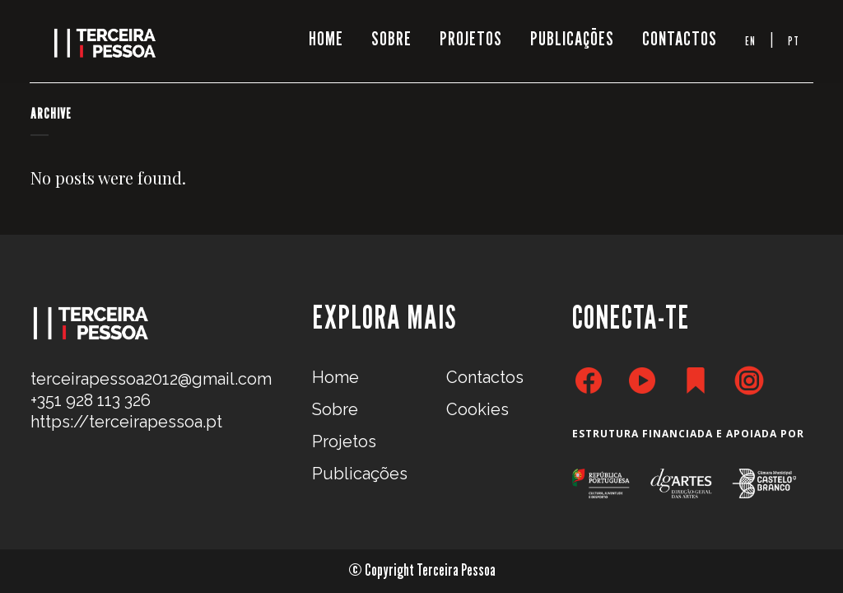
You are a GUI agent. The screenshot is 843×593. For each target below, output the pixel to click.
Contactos (485, 377)
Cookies (477, 409)
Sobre (335, 409)
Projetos (344, 441)
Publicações (360, 474)
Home (335, 377)
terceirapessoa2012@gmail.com (151, 379)
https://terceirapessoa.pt (126, 422)
